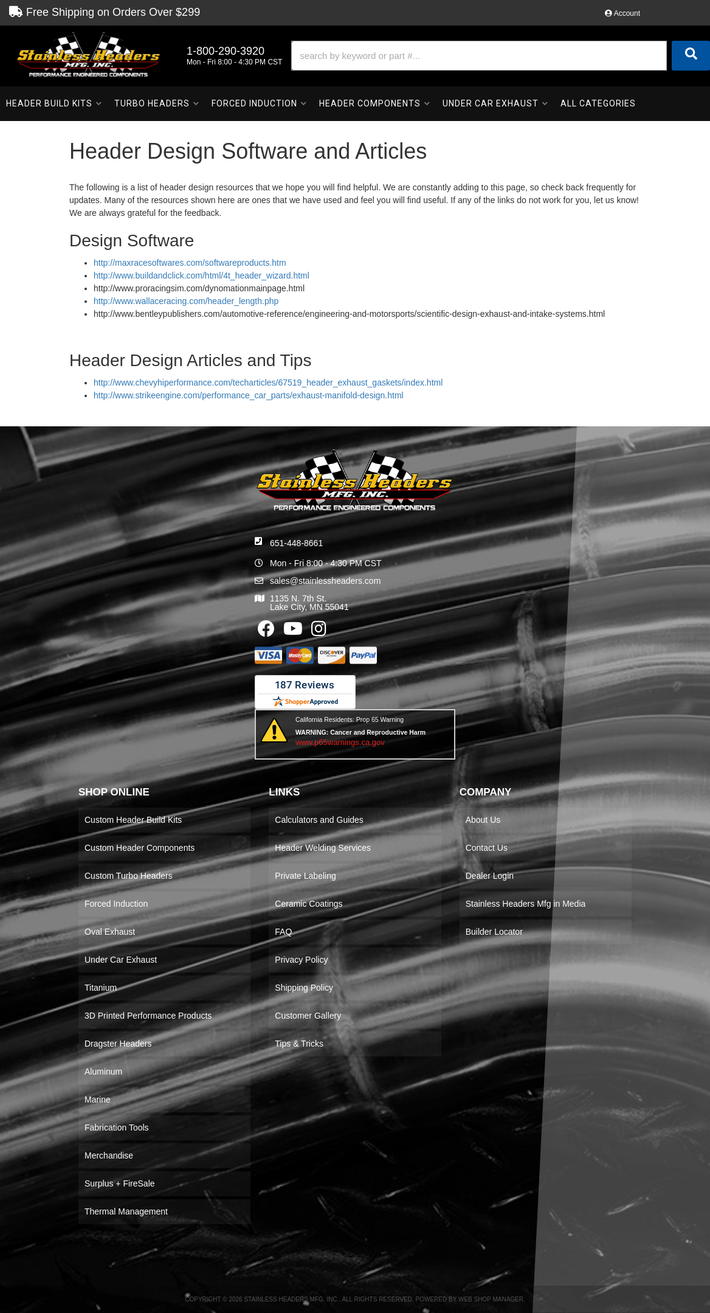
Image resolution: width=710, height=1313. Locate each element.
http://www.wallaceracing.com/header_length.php (186, 301)
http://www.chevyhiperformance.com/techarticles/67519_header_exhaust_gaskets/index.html (268, 382)
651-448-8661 (296, 543)
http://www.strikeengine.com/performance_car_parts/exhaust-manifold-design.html (249, 395)
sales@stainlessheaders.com (325, 581)
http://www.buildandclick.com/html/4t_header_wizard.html (201, 275)
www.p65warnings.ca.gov (340, 742)
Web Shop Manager (490, 1299)
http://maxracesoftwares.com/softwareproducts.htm (190, 263)
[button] (500, 56)
